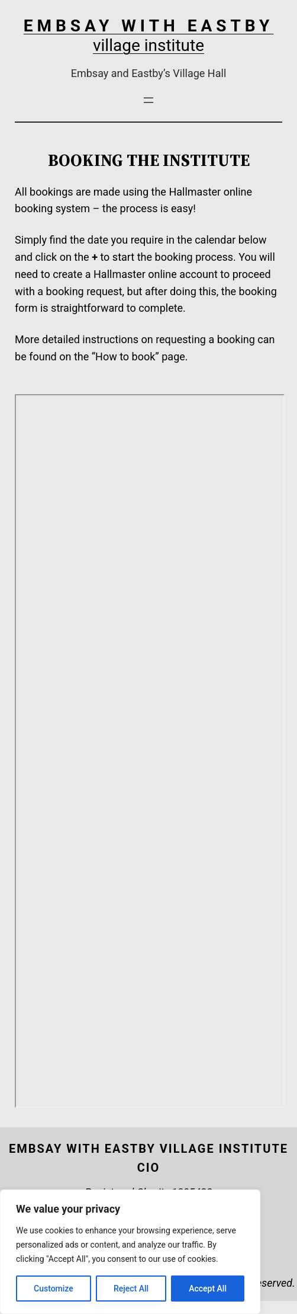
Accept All (208, 1288)
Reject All (131, 1288)
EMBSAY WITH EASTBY (149, 26)
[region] (130, 1252)
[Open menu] (148, 100)
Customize (53, 1288)
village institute (148, 45)
